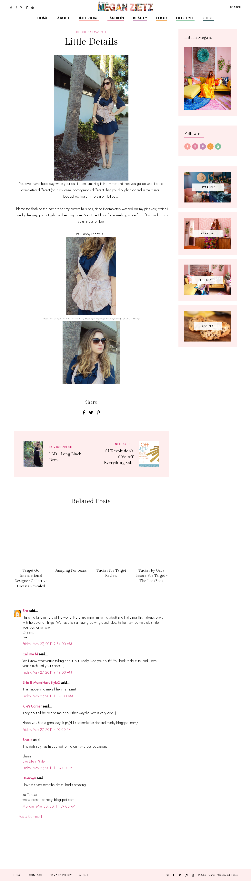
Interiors (89, 18)
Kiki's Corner (32, 706)
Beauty (140, 18)
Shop (208, 18)
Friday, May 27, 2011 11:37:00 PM (47, 768)
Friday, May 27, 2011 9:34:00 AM (47, 643)
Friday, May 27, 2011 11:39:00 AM (48, 696)
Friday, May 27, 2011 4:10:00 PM (47, 729)
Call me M (30, 654)
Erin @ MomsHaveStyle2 (41, 682)
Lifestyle (185, 18)
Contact (36, 875)
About (63, 18)
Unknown (29, 778)
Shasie (27, 739)
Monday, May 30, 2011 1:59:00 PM (49, 806)
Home (42, 18)
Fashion (115, 18)
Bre (25, 610)
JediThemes (232, 875)
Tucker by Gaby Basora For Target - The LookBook (152, 575)
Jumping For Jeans (71, 570)
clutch (81, 32)
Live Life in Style (34, 761)
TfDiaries (211, 875)
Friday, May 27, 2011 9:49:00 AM (47, 672)
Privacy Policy (61, 875)
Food (161, 18)
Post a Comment (30, 816)
